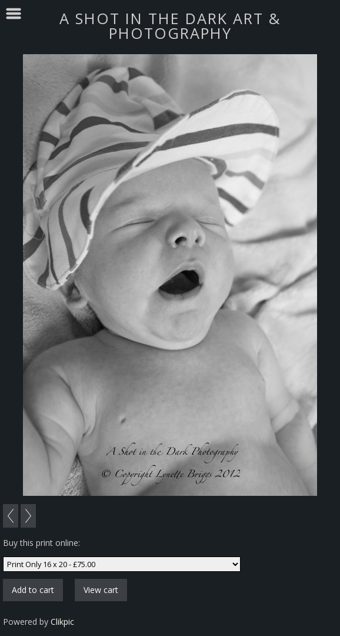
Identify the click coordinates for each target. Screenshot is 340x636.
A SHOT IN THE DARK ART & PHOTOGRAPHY (170, 25)
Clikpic (62, 621)
